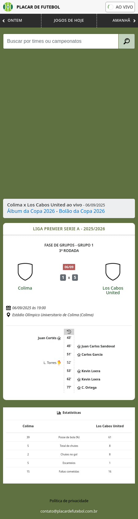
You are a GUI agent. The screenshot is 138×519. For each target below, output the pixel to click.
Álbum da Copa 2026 (31, 211)
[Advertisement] (69, 124)
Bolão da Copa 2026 (82, 211)
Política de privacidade (69, 500)
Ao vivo (120, 6)
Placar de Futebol (31, 7)
